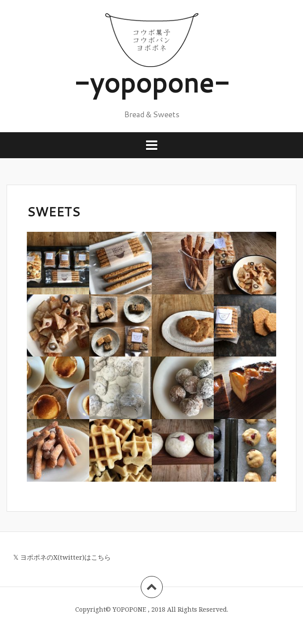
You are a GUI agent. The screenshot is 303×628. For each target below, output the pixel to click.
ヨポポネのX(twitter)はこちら (65, 557)
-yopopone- (152, 82)
